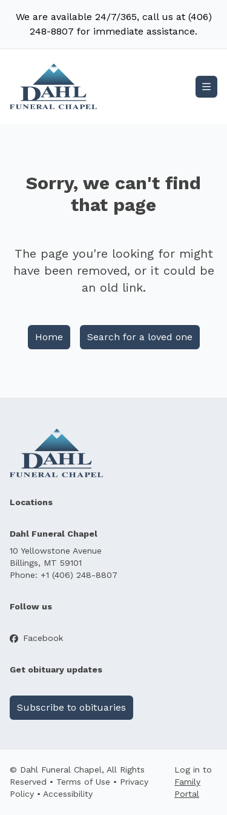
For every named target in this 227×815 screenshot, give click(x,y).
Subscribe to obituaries (71, 707)
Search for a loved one (139, 337)
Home (49, 337)
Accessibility (68, 794)
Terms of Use (83, 781)
